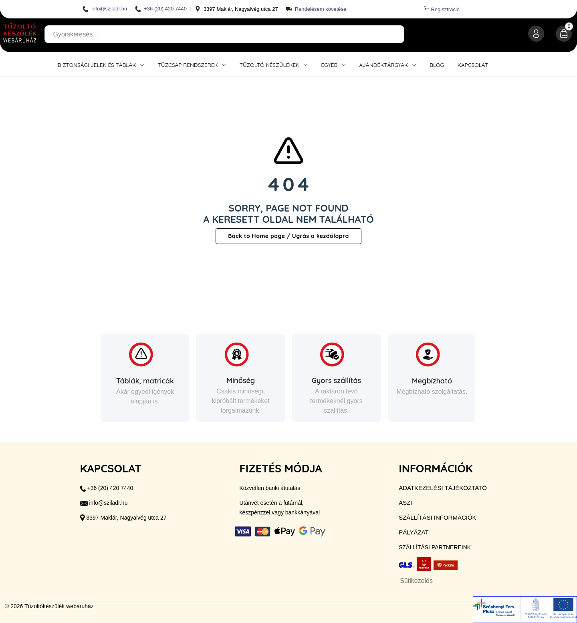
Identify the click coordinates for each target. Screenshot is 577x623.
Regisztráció (442, 9)
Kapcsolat (473, 64)
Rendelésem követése (321, 9)
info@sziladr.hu (105, 9)
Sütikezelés (416, 580)
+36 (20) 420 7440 (161, 9)
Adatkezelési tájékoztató (443, 487)
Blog (437, 64)
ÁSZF (406, 502)
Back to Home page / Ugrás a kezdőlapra (288, 236)
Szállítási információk (437, 517)
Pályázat (413, 532)
